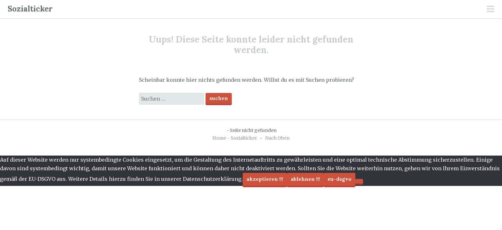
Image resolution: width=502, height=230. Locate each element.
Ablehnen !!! (305, 179)
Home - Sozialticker (234, 138)
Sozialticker (30, 9)
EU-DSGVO (340, 179)
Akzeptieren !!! (265, 179)
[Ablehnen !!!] (359, 181)
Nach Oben (277, 138)
